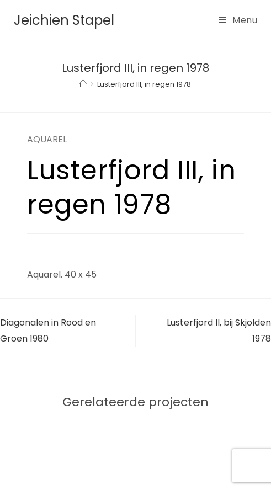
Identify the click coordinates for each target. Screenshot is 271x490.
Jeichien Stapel (64, 20)
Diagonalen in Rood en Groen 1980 (48, 330)
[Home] (83, 84)
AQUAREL (47, 139)
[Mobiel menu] (238, 20)
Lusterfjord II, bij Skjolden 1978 (219, 330)
